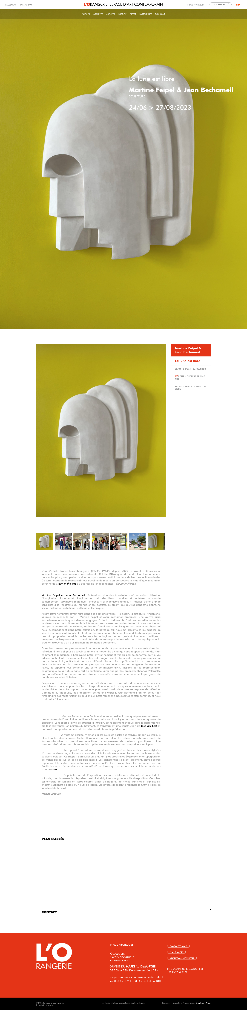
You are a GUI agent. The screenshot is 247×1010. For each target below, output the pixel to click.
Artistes (110, 13)
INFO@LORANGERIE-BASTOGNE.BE (185, 968)
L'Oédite (122, 13)
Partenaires (145, 13)
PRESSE (133, 13)
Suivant (162, 435)
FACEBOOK (11, 4)
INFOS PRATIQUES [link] (195, 4)
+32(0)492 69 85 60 (177, 971)
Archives (98, 13)
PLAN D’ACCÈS (176, 952)
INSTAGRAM (26, 4)
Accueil (86, 13)
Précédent (39, 435)
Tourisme (160, 13)
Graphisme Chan (203, 1002)
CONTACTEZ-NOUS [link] (178, 946)
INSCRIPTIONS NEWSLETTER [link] (182, 958)
